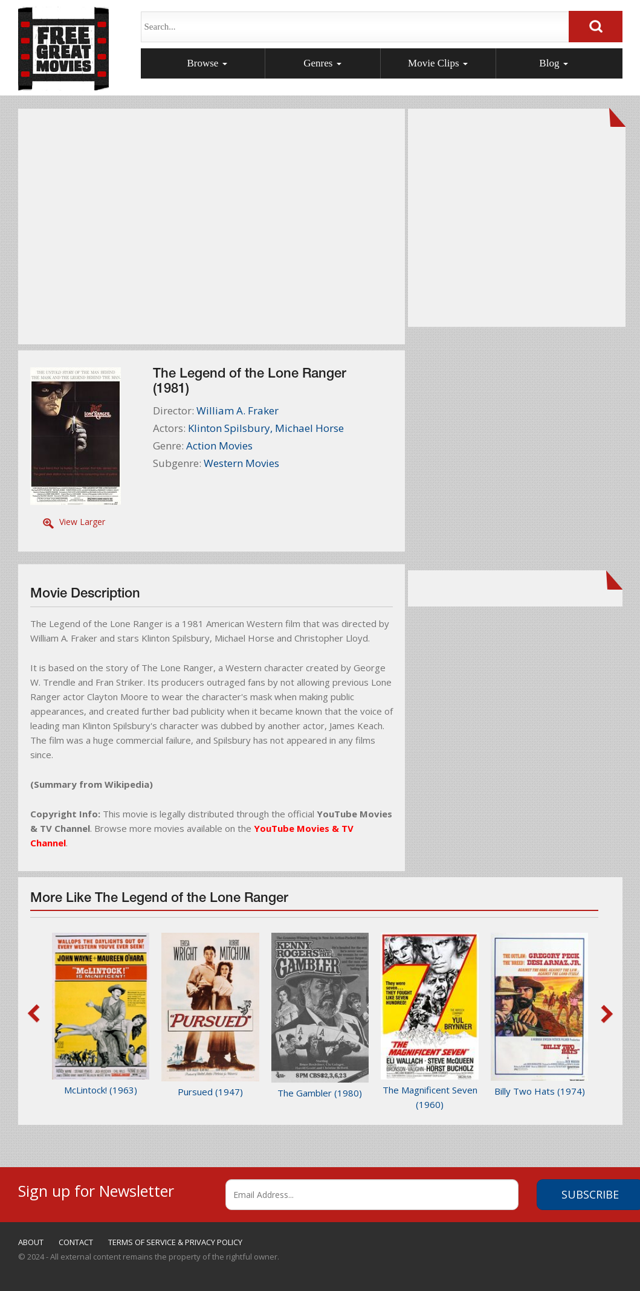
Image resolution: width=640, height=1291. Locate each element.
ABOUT (31, 1242)
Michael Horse (309, 428)
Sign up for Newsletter (96, 1189)
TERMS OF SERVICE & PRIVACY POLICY (175, 1242)
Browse (207, 63)
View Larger (82, 521)
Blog (553, 63)
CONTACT (76, 1242)
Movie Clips (438, 63)
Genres (322, 63)
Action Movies (219, 445)
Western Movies (241, 463)
